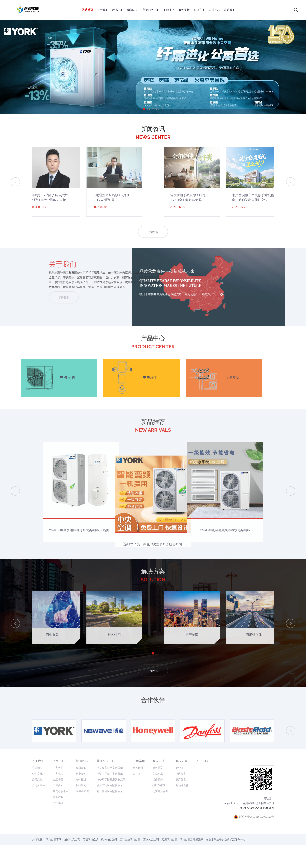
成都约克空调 (72, 839)
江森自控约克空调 (129, 839)
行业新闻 (81, 773)
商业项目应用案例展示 (110, 791)
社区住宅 (181, 773)
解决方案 (199, 10)
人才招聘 (214, 10)
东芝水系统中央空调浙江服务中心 (225, 839)
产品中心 (117, 10)
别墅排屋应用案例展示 (110, 773)
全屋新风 (58, 785)
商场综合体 (182, 785)
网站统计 (268, 798)
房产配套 (181, 779)
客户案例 (138, 773)
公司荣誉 (37, 779)
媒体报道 (81, 779)
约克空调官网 (53, 839)
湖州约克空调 (169, 839)
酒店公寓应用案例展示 (110, 785)
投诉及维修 (158, 785)
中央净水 (58, 773)
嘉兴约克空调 (151, 839)
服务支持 (184, 10)
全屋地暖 (58, 779)
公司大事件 (38, 785)
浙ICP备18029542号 (251, 808)
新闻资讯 (132, 10)
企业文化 (37, 773)
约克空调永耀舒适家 (191, 839)
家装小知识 (82, 791)
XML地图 (268, 808)
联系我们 (229, 10)
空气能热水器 (60, 791)
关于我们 (102, 10)
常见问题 (157, 773)
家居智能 (58, 797)
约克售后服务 (160, 791)
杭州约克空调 (109, 839)
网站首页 (87, 10)
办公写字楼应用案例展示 (111, 779)
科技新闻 (81, 785)
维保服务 (157, 779)
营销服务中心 (151, 10)
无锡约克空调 (90, 839)
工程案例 (169, 10)
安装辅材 (58, 802)
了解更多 (153, 240)
